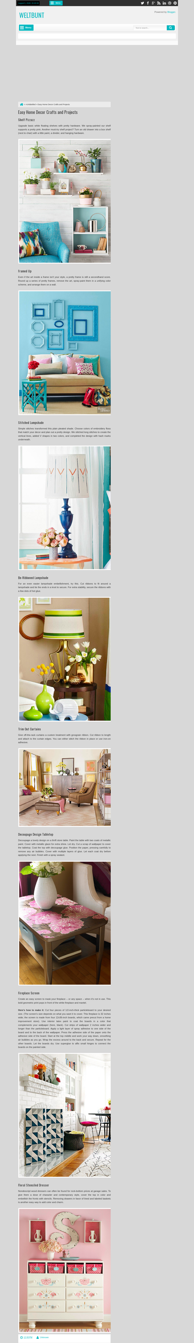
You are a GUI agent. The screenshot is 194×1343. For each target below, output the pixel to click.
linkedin (164, 3)
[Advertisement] (64, 72)
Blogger (171, 12)
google (153, 3)
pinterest (175, 3)
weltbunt (31, 15)
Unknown (44, 1337)
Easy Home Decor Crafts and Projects (48, 112)
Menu (58, 3)
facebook (148, 3)
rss (159, 3)
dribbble (169, 3)
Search (171, 27)
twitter (142, 3)
